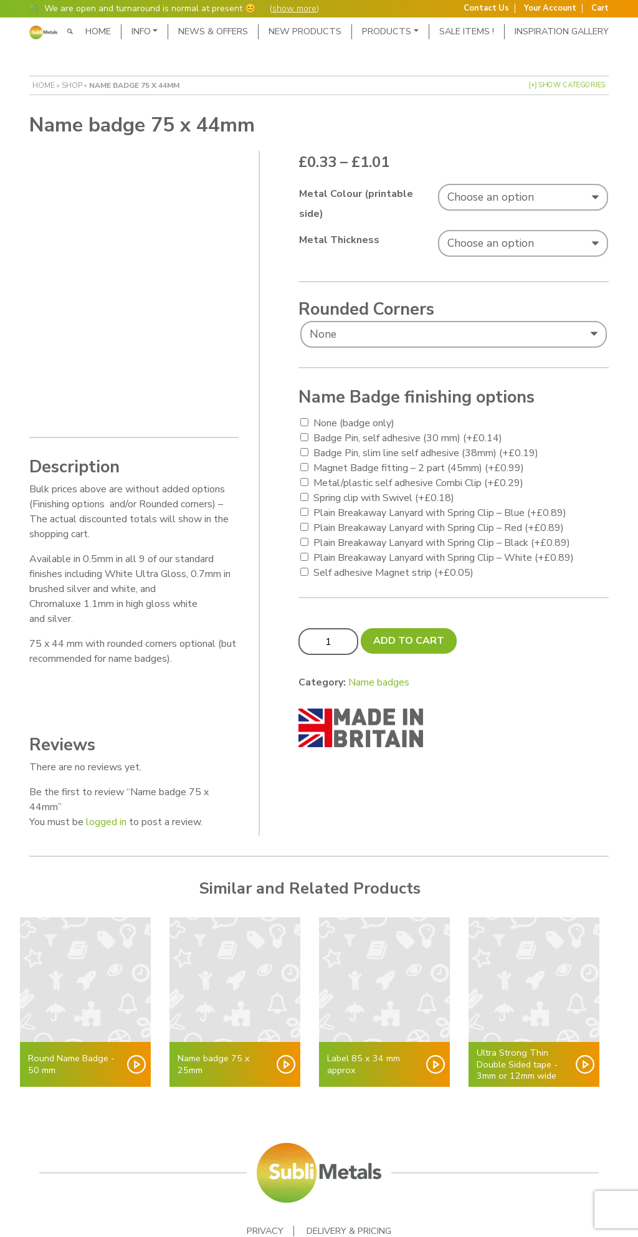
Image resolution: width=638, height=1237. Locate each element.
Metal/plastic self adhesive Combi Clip (418, 483)
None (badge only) (353, 423)
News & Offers (213, 31)
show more (294, 8)
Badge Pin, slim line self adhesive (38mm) (425, 453)
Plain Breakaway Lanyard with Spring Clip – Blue (439, 513)
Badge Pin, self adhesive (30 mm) (407, 438)
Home (98, 31)
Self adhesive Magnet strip (393, 573)
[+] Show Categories (567, 85)
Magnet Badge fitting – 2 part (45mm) (418, 468)
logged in (106, 767)
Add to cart (408, 640)
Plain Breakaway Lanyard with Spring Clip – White (443, 558)
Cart (600, 8)
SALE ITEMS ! (466, 31)
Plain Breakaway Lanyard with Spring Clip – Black (441, 543)
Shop (72, 85)
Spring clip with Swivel (383, 498)
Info (141, 31)
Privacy (265, 1176)
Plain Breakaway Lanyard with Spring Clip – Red (438, 528)
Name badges (378, 682)
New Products (305, 31)
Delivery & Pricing (349, 1176)
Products (386, 31)
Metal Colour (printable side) (356, 204)
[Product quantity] (328, 641)
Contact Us (486, 8)
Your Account (550, 8)
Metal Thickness (339, 240)
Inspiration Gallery (562, 31)
